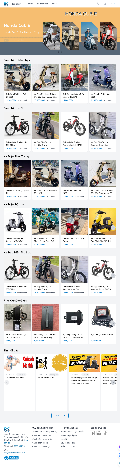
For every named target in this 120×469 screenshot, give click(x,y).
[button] (58, 52)
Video (54, 3)
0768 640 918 (20, 446)
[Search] (104, 3)
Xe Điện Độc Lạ (14, 204)
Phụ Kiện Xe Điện (15, 300)
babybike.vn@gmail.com (14, 452)
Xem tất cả (60, 415)
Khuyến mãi (42, 3)
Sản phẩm (17, 4)
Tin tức (30, 3)
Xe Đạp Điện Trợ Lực (17, 252)
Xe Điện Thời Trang (16, 156)
